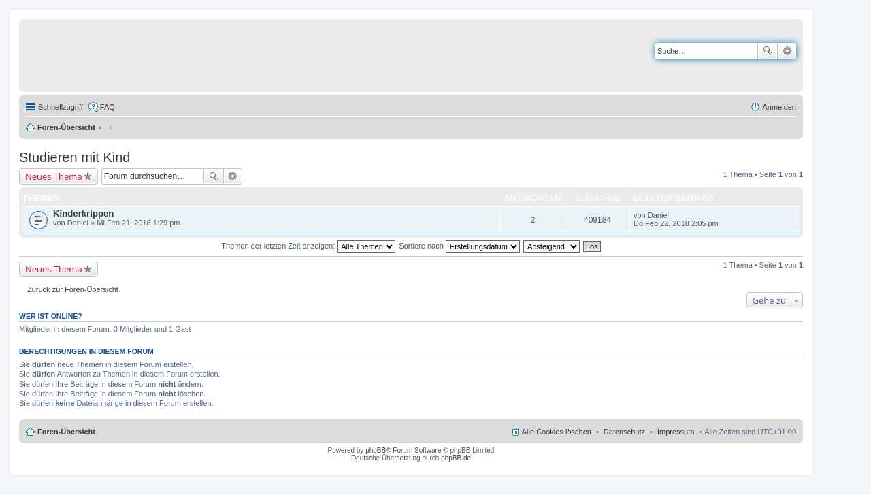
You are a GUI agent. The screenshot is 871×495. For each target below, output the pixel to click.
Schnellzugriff (60, 107)
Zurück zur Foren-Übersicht (72, 289)
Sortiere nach (459, 246)
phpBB (375, 450)
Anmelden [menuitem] (779, 107)
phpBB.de (456, 458)
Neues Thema (53, 176)
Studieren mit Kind (74, 157)
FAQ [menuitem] (107, 107)
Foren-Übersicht (66, 127)
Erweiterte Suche (787, 51)
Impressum (675, 432)
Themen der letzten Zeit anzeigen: (308, 246)
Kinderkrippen (83, 213)
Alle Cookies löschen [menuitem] (556, 432)
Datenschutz (624, 432)
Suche (767, 51)
